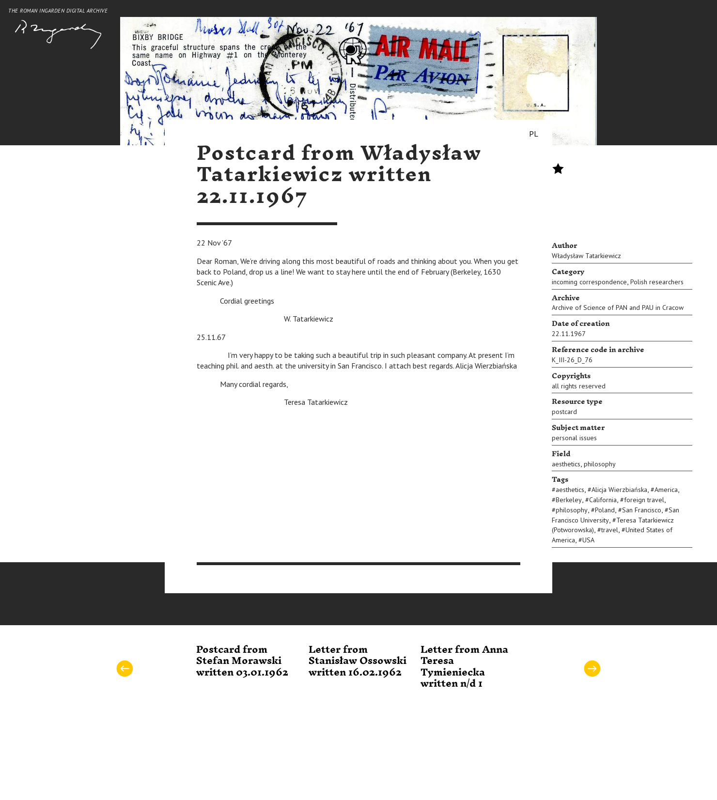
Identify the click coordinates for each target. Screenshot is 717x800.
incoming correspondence (589, 281)
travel (609, 529)
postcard (564, 411)
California (603, 499)
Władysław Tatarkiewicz (586, 255)
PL (533, 134)
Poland (605, 510)
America (666, 489)
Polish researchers (657, 281)
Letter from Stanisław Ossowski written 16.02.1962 (357, 661)
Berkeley (569, 499)
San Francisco (641, 510)
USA (588, 540)
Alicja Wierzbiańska (619, 489)
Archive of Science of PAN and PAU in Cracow (618, 307)
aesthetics (566, 464)
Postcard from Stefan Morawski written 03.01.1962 (242, 661)
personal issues (574, 437)
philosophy (600, 464)
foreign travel (644, 499)
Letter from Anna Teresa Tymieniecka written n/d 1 (464, 666)
